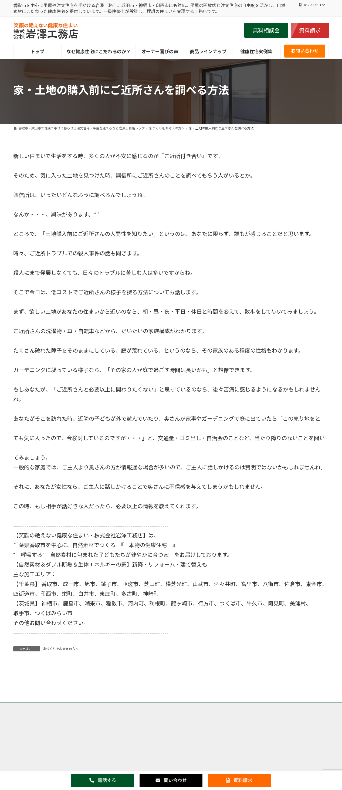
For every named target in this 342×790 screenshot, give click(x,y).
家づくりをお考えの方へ (61, 649)
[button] (266, 30)
